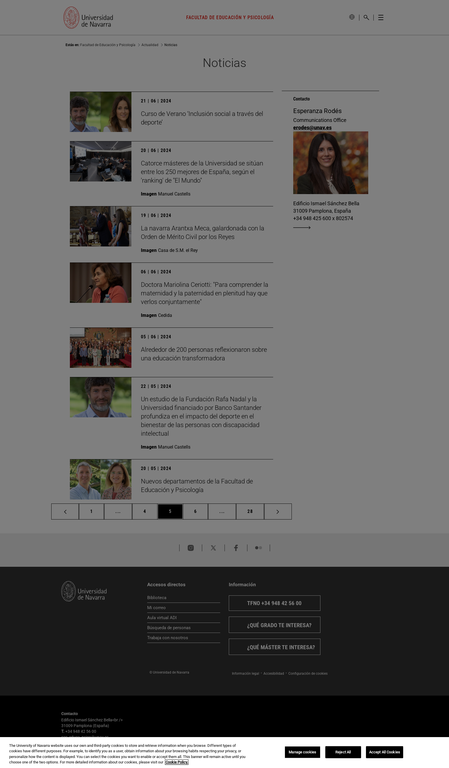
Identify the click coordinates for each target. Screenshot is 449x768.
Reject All (343, 752)
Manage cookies (302, 752)
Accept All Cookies (384, 752)
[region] (224, 752)
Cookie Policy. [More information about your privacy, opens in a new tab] (177, 762)
